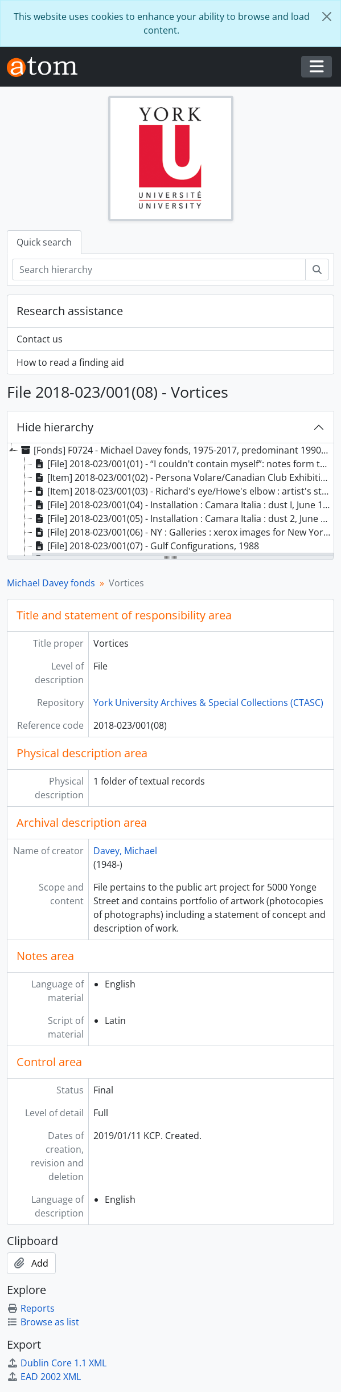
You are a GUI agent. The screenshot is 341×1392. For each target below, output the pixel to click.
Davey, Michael (125, 850)
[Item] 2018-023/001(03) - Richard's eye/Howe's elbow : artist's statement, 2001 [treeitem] (183, 491)
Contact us (40, 339)
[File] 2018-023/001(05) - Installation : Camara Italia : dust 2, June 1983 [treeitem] (183, 518)
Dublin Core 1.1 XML (56, 1363)
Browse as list (43, 1322)
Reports (31, 1308)
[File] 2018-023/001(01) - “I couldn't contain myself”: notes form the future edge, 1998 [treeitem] (183, 464)
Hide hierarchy (55, 427)
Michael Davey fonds (51, 583)
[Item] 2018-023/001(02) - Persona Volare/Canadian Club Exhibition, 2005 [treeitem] (183, 477)
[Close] (326, 16)
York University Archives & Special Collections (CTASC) (208, 702)
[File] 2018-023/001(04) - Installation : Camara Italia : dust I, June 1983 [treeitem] (183, 505)
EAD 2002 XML (44, 1376)
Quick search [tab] (44, 242)
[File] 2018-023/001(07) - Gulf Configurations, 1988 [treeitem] (145, 546)
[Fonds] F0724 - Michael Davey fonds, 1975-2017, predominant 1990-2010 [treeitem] (176, 450)
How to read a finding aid (70, 362)
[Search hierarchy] (159, 269)
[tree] (170, 500)
